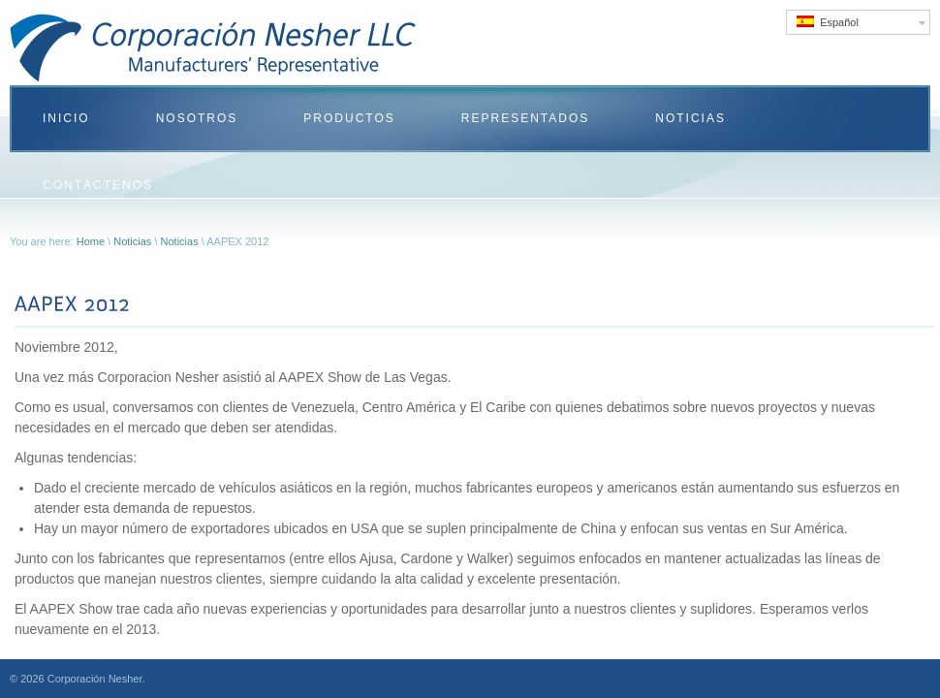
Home (91, 241)
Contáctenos (98, 185)
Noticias (690, 118)
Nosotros (197, 118)
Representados (525, 118)
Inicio (66, 118)
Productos (348, 118)
